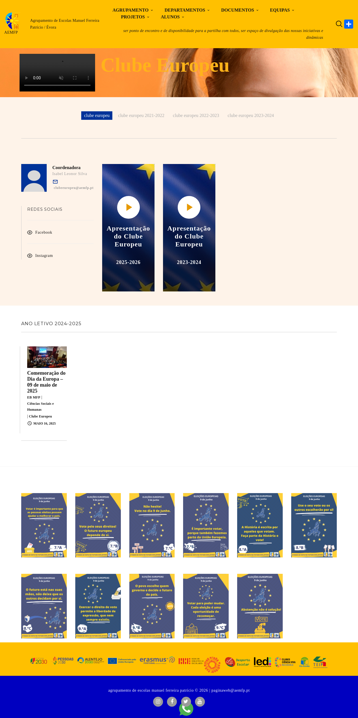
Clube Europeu (40, 416)
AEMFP (11, 32)
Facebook (43, 232)
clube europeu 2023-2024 (251, 115)
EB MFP (33, 397)
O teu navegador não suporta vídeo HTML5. (57, 72)
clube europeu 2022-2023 (196, 115)
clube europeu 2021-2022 (141, 115)
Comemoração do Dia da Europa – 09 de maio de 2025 (46, 382)
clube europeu (97, 115)
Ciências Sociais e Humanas (40, 407)
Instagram (44, 255)
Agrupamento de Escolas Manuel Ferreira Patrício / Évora (64, 23)
